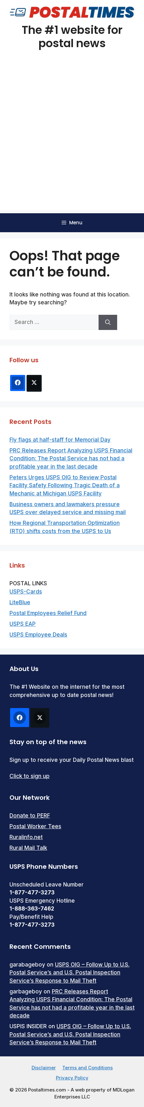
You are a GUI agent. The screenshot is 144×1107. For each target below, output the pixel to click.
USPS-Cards (25, 591)
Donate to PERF (29, 815)
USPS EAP (22, 624)
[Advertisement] (72, 138)
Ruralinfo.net (26, 837)
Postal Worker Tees (35, 826)
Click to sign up (29, 776)
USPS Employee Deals (38, 634)
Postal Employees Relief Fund (48, 613)
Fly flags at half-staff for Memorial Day (60, 440)
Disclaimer (44, 1068)
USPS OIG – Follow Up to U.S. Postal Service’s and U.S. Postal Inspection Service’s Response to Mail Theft (69, 972)
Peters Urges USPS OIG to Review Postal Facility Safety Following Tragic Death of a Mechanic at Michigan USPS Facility (64, 485)
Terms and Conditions (87, 1068)
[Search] (108, 322)
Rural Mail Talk (28, 848)
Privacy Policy (72, 1078)
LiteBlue (19, 602)
